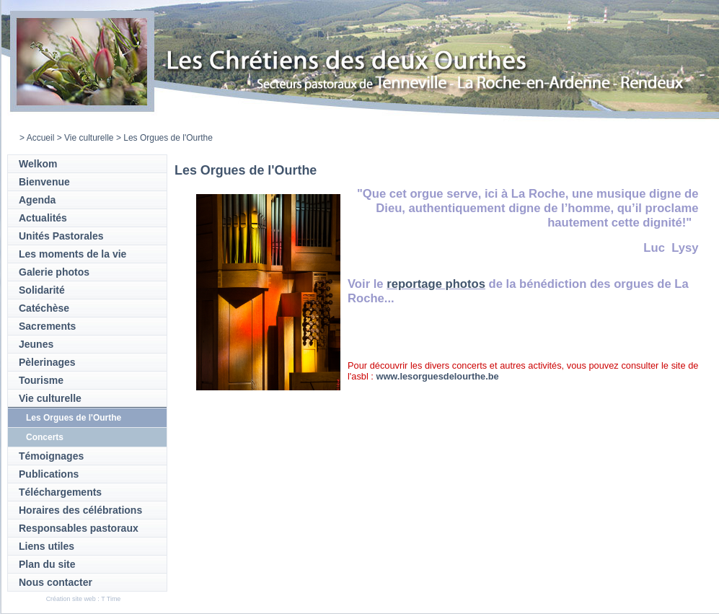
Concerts (44, 437)
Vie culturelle (88, 138)
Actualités (43, 218)
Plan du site (47, 564)
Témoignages (51, 456)
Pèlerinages (47, 362)
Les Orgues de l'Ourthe (73, 418)
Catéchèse (44, 308)
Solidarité (42, 290)
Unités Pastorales (61, 236)
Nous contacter (55, 582)
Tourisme (41, 380)
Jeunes (36, 344)
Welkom (38, 164)
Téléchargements (60, 492)
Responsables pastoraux (78, 528)
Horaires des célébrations (80, 510)
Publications (49, 474)
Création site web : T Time (83, 598)
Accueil (41, 138)
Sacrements (47, 326)
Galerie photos (54, 272)
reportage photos (436, 284)
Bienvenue (44, 182)
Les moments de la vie (72, 254)
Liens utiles (46, 546)
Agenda (37, 200)
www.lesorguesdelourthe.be (437, 376)
